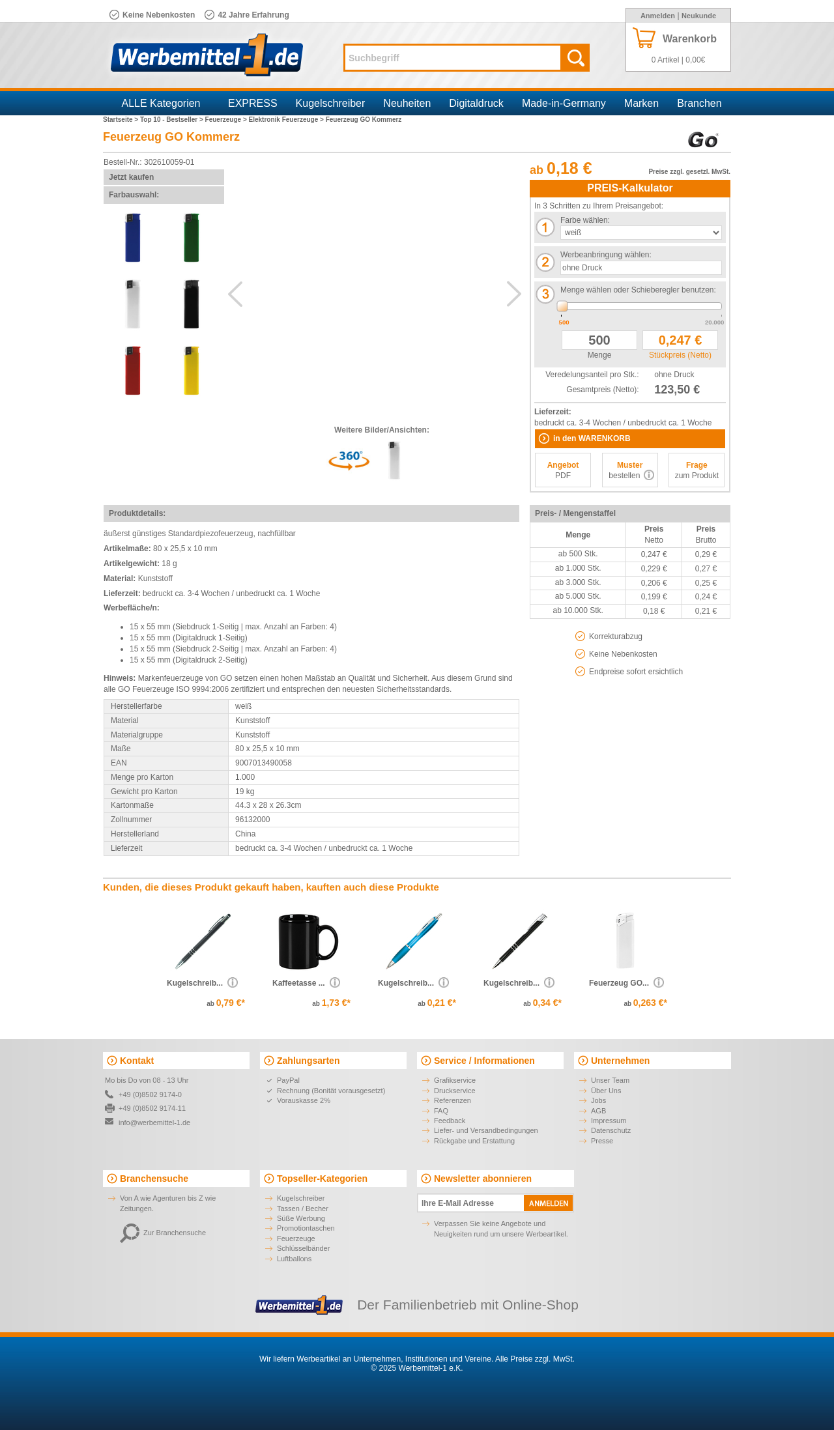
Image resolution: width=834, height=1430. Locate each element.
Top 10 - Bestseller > (172, 119)
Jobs (598, 1100)
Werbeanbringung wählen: (606, 254)
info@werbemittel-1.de (154, 1122)
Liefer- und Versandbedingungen (486, 1130)
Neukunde (699, 16)
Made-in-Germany (564, 103)
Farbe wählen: (585, 220)
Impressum (608, 1120)
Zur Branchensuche (163, 1233)
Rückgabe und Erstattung (474, 1141)
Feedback (449, 1120)
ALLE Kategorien (161, 103)
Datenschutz (611, 1130)
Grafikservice (455, 1080)
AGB (598, 1111)
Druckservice (455, 1090)
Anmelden (657, 16)
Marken (641, 103)
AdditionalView (374, 287)
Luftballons (294, 1259)
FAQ (441, 1111)
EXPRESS (253, 103)
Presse (602, 1141)
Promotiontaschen (306, 1228)
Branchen (699, 103)
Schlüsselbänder (303, 1248)
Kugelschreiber (331, 103)
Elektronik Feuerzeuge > (287, 119)
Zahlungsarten (308, 1060)
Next (514, 294)
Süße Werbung (301, 1218)
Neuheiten (407, 103)
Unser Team (610, 1080)
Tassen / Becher (302, 1208)
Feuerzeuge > (227, 119)
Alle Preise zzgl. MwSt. (535, 1359)
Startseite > (121, 119)
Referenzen (452, 1100)
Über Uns (606, 1090)
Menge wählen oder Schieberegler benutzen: (638, 289)
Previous (235, 294)
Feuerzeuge (296, 1238)
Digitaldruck (476, 103)
